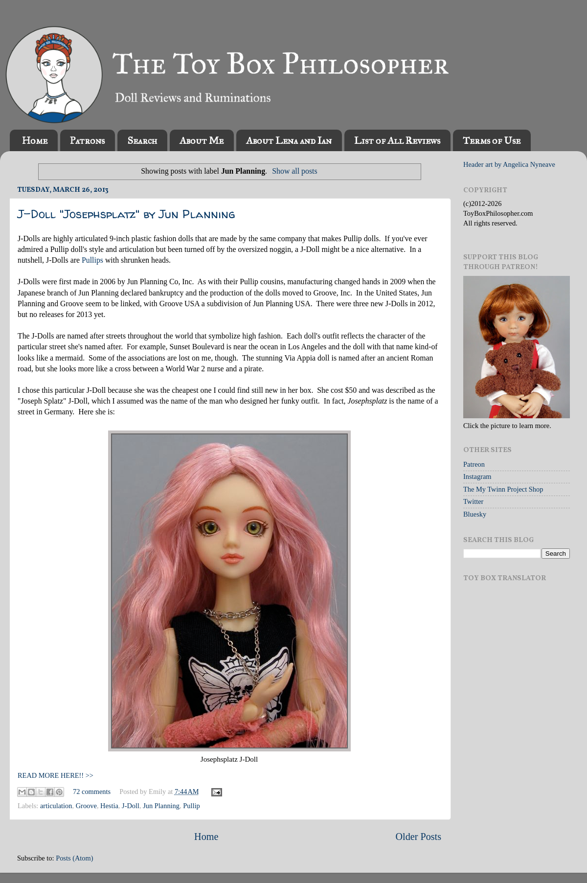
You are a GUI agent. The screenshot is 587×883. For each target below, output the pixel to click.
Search (142, 140)
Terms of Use (491, 140)
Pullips (92, 260)
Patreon (474, 464)
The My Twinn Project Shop (503, 489)
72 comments (92, 791)
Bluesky (474, 514)
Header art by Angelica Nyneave (509, 164)
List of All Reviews (397, 140)
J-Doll (130, 806)
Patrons (87, 140)
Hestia (109, 806)
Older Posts (418, 836)
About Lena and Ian (289, 140)
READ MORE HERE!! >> (55, 775)
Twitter (473, 501)
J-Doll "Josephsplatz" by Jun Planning (126, 214)
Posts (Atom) (74, 858)
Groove (86, 806)
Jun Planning (161, 806)
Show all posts (294, 171)
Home (34, 140)
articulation (56, 806)
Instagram (477, 476)
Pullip (191, 806)
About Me (202, 140)
